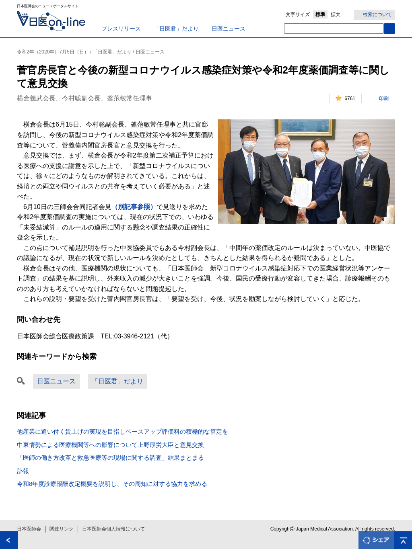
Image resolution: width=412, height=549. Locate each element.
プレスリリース (121, 28)
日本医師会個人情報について (113, 529)
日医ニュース (228, 28)
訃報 (23, 470)
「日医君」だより (176, 28)
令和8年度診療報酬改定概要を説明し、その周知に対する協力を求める (112, 483)
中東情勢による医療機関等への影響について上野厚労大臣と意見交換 (110, 444)
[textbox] (334, 28)
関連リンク (61, 529)
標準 (320, 14)
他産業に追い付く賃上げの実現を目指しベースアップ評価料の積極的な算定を (122, 431)
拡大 (335, 14)
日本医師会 (29, 529)
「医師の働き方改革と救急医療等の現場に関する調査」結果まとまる (110, 457)
